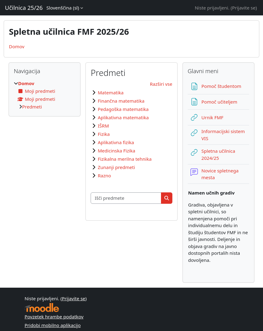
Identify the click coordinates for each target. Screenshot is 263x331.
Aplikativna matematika (123, 117)
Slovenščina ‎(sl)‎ (62, 8)
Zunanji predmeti (116, 167)
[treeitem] (44, 95)
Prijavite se (243, 8)
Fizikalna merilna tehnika (124, 159)
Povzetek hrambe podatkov (54, 316)
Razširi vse (161, 84)
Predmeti (32, 107)
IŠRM (103, 126)
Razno (104, 175)
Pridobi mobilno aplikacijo (53, 325)
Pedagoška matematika (123, 109)
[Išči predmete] (126, 198)
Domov (16, 46)
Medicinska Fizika (116, 151)
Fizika (104, 134)
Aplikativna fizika (116, 142)
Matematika (111, 92)
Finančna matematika (121, 101)
